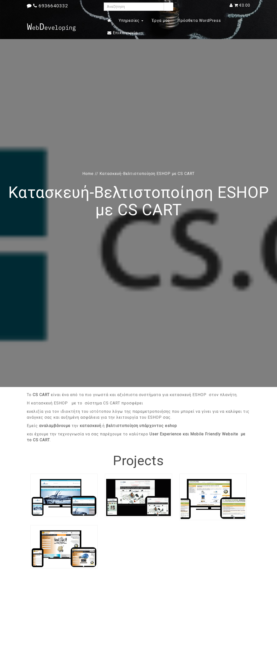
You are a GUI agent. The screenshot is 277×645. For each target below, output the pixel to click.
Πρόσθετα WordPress (199, 20)
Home (88, 173)
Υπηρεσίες (131, 20)
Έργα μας (160, 20)
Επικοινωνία (122, 32)
